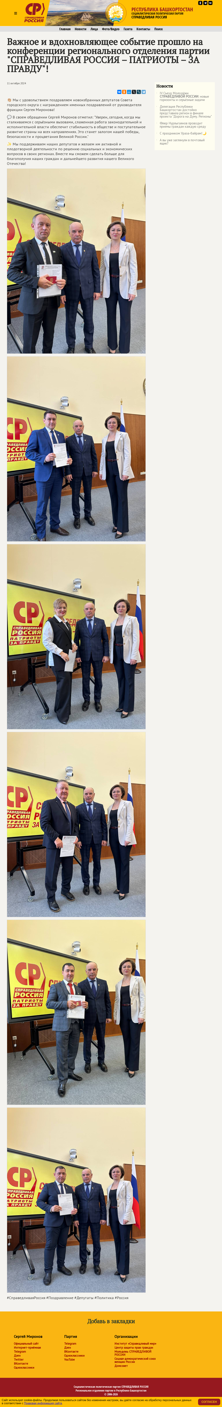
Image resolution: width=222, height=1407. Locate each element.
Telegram (20, 1351)
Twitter (18, 1359)
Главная (65, 29)
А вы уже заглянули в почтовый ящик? (180, 141)
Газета (128, 29)
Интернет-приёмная (27, 1347)
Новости (80, 29)
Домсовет (121, 1365)
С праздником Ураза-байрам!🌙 (181, 134)
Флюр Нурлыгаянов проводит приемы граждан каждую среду (181, 125)
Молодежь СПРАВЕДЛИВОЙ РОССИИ (132, 1353)
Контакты (143, 29)
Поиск (158, 29)
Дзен (17, 1355)
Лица (94, 29)
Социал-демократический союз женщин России (135, 1360)
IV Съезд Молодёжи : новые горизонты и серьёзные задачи (182, 97)
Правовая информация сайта (43, 1403)
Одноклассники (24, 1367)
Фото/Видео (110, 29)
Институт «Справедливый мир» (135, 1343)
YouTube (69, 1359)
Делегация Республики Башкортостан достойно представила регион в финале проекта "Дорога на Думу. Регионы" (184, 111)
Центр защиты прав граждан (133, 1347)
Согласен (209, 1401)
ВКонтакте (21, 1363)
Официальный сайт (26, 1343)
